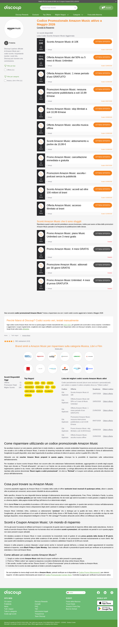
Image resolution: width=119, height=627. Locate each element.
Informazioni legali (41, 611)
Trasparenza (39, 614)
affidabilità (26, 329)
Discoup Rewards (22, 15)
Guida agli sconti (10, 614)
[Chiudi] (116, 1)
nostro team (67, 325)
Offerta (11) (9, 70)
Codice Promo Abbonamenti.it (90, 572)
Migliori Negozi (62, 15)
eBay (47, 387)
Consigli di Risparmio (45, 28)
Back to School (71, 609)
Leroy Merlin (29, 391)
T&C (36, 609)
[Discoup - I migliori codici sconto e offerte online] (12, 7)
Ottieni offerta (103, 42)
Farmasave (39, 387)
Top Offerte (47, 15)
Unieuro (50, 383)
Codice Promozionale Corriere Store (58, 575)
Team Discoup (40, 616)
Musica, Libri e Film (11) (13, 81)
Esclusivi (35, 15)
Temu (43, 383)
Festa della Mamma (95, 15)
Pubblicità (7, 604)
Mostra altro (59, 349)
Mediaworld (29, 387)
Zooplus (39, 391)
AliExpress (29, 383)
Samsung (28, 395)
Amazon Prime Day (73, 606)
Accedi (106, 7)
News (6, 606)
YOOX (53, 387)
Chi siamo (7, 601)
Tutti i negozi (8, 609)
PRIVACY (57, 622)
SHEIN (37, 383)
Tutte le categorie (10, 611)
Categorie (78, 15)
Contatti (37, 604)
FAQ (36, 606)
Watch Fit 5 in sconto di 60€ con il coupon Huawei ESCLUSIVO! (58, 1)
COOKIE (63, 622)
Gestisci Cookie (71, 622)
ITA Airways (49, 391)
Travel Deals (70, 604)
